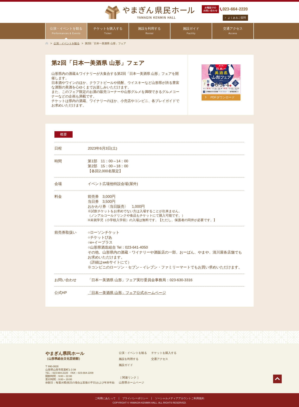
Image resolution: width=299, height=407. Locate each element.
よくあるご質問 (237, 17)
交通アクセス (232, 31)
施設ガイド (191, 31)
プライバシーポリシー (135, 398)
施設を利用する (149, 31)
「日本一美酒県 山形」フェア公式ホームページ (127, 293)
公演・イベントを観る (66, 31)
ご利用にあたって (105, 398)
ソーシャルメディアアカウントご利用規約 (179, 398)
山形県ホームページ (131, 382)
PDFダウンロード (222, 97)
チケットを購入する (108, 31)
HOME (46, 43)
